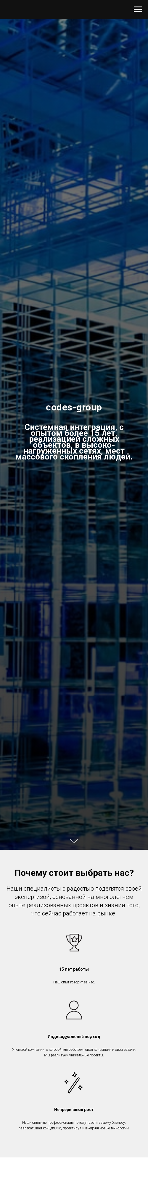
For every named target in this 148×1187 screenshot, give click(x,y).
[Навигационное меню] (138, 9)
